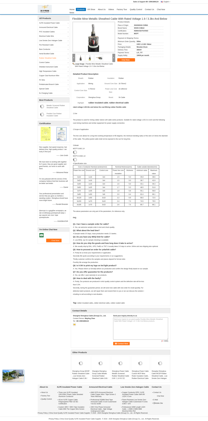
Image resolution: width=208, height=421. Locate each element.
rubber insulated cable (85, 303)
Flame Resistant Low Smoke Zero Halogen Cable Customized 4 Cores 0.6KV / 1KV (135, 402)
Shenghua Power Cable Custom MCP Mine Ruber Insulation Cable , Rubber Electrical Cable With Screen (140, 376)
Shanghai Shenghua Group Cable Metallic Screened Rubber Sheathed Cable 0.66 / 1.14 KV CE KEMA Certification (100, 377)
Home (72, 9)
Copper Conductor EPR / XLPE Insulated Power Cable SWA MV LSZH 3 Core (133, 394)
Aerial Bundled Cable (46, 54)
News (72, 13)
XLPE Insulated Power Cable (49, 23)
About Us (102, 9)
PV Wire (42, 80)
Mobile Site (158, 403)
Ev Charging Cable (46, 93)
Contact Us (149, 9)
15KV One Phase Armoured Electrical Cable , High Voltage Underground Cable (101, 409)
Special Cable (44, 89)
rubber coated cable (118, 303)
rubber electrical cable (101, 303)
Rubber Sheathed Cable (47, 58)
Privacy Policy (43, 413)
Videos (111, 9)
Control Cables (44, 62)
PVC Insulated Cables (47, 32)
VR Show (91, 9)
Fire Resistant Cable (46, 45)
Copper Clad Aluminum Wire (49, 76)
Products (80, 9)
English (167, 2)
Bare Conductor (44, 49)
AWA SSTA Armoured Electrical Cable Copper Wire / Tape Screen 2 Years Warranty (103, 394)
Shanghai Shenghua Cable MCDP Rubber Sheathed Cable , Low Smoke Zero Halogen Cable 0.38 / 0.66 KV (159, 376)
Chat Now (161, 9)
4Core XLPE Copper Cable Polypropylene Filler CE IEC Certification (68, 402)
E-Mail (155, 400)
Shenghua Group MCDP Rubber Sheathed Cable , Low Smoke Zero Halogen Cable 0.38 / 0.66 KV (81, 376)
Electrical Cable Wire (46, 36)
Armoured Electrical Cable (48, 27)
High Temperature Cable (47, 71)
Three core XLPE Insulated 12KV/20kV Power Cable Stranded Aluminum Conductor (71, 394)
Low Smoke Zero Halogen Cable (50, 40)
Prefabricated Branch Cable (49, 84)
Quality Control (136, 9)
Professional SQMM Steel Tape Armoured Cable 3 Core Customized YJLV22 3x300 (103, 402)
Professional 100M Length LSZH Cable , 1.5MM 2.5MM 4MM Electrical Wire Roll (133, 409)
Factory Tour (122, 9)
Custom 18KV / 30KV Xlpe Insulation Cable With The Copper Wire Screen (71, 408)
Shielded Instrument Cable (48, 67)
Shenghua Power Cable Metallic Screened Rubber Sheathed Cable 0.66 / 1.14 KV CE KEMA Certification (120, 376)
